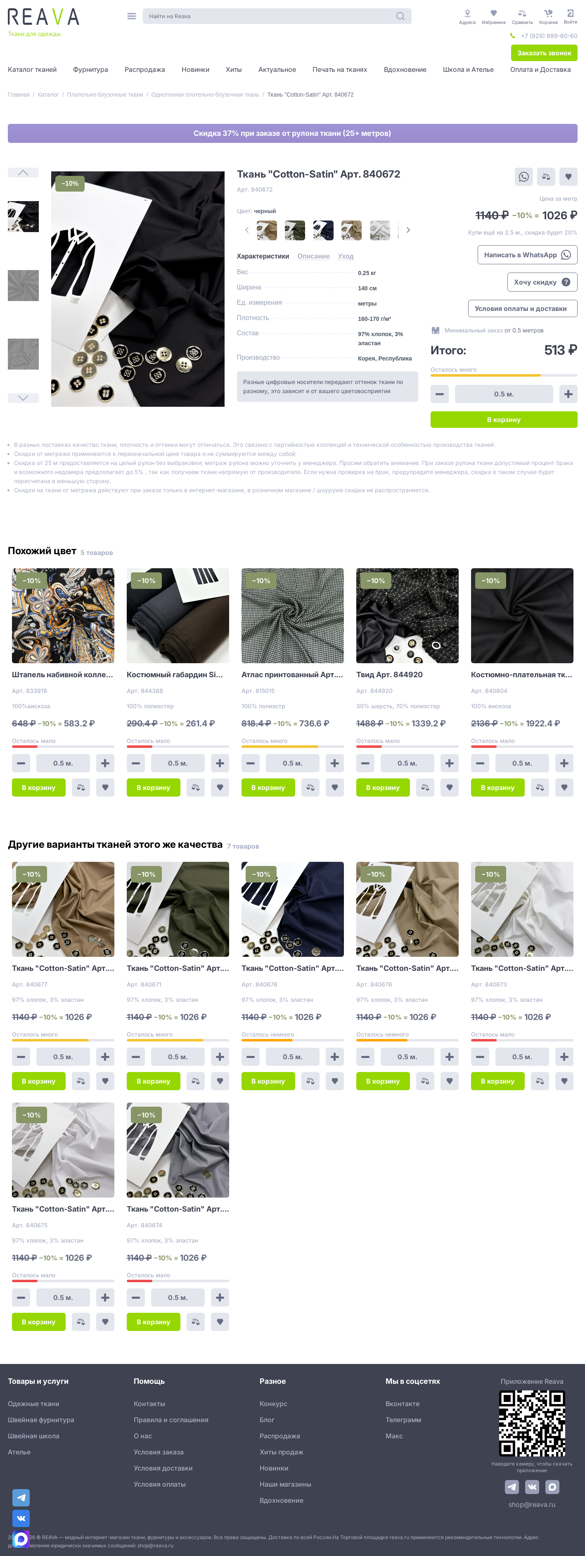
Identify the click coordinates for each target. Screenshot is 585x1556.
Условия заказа (159, 1452)
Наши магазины (285, 1484)
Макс (394, 1436)
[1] (23, 216)
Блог (267, 1420)
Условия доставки (163, 1468)
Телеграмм (403, 1420)
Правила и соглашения (171, 1420)
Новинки (274, 1468)
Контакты (149, 1403)
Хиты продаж (281, 1452)
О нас (143, 1436)
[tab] (263, 256)
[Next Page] (408, 230)
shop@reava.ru (532, 1504)
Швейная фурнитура (41, 1420)
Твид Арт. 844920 (389, 674)
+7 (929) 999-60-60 (549, 35)
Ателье (19, 1452)
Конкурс (273, 1403)
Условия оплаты (160, 1484)
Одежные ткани (33, 1403)
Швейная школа (33, 1436)
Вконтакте (402, 1403)
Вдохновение (281, 1500)
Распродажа (280, 1436)
